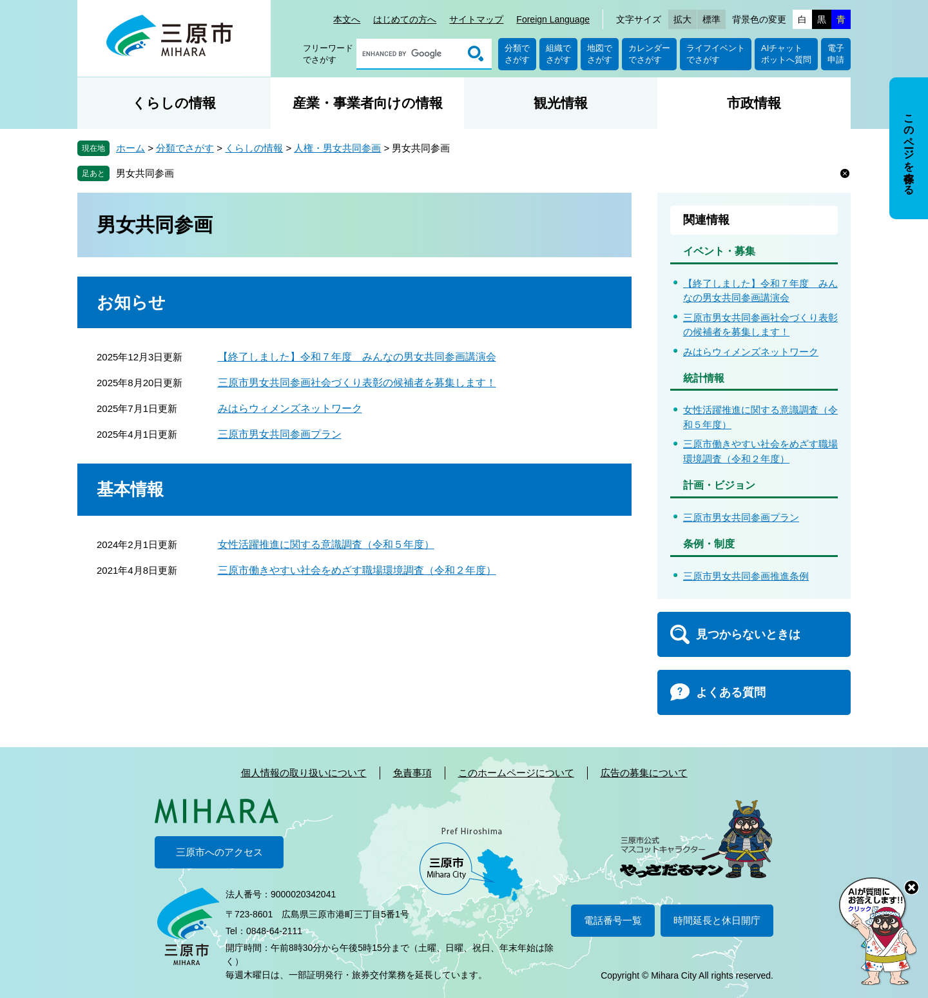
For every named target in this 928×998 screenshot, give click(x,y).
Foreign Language (553, 19)
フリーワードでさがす (328, 53)
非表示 (920, 78)
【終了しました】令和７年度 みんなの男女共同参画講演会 (357, 356)
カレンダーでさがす (649, 53)
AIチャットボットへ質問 (786, 53)
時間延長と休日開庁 (716, 920)
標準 (711, 19)
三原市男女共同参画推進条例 (746, 576)
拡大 (682, 19)
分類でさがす (517, 53)
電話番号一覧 (613, 920)
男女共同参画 (145, 173)
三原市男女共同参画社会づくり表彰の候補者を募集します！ (357, 382)
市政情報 (754, 102)
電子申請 (835, 53)
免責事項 (412, 772)
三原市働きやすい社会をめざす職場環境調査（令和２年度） (357, 570)
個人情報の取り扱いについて (304, 772)
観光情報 (561, 102)
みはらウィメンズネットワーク (290, 408)
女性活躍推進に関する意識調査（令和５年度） (326, 544)
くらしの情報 (174, 102)
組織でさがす (558, 53)
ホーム (130, 147)
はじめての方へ (404, 19)
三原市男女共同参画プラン (280, 434)
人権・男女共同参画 (337, 147)
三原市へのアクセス (219, 851)
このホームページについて (516, 772)
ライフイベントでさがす (715, 53)
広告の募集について (644, 772)
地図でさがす (599, 53)
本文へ (346, 19)
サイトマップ (476, 19)
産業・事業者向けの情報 (368, 102)
